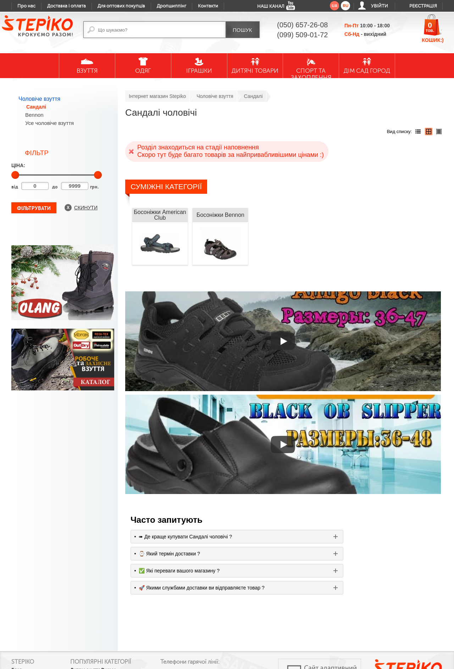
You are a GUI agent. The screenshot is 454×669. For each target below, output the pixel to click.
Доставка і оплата (66, 6)
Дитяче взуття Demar (104, 594)
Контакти (208, 6)
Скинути (86, 207)
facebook (184, 635)
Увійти (379, 6)
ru (345, 6)
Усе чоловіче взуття (49, 123)
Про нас (26, 6)
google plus (199, 638)
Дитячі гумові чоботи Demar (104, 607)
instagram (231, 635)
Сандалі (36, 107)
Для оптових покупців (121, 6)
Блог (16, 588)
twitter (215, 635)
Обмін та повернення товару (34, 629)
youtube (168, 635)
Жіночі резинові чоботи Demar (107, 621)
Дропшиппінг (171, 6)
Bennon (34, 115)
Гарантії (19, 616)
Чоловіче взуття (39, 99)
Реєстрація (423, 6)
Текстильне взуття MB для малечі (108, 636)
